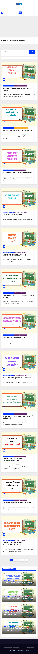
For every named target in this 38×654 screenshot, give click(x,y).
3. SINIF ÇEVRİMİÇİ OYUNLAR (9, 596)
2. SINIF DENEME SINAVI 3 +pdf (14, 255)
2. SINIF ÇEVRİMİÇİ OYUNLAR (8, 85)
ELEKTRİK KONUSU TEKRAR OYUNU (19, 598)
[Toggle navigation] (20, 12)
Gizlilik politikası (13, 650)
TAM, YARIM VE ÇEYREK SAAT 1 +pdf (17, 378)
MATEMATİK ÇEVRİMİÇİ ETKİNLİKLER (22, 580)
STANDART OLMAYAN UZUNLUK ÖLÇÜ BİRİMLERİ (18, 417)
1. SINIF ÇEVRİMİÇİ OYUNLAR (9, 626)
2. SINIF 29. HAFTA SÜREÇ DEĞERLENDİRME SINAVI (12, 459)
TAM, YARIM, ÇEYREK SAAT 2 (14, 337)
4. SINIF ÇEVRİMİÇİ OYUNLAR (9, 580)
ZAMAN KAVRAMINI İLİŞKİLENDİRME (17, 502)
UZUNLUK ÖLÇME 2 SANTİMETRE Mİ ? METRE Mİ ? (17, 89)
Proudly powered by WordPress (11, 647)
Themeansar (31, 647)
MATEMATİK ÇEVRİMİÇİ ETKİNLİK (21, 85)
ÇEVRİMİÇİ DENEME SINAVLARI (20, 252)
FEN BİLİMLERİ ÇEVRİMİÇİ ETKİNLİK (22, 596)
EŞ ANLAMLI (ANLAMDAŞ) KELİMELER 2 (18, 172)
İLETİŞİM (27, 650)
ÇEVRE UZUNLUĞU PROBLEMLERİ (18, 582)
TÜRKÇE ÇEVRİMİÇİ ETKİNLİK (20, 170)
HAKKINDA (20, 650)
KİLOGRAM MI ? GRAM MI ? (13, 215)
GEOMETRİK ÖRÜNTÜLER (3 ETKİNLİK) (17, 130)
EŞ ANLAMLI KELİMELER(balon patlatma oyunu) (18, 296)
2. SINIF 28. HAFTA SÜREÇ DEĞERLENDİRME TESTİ (12, 544)
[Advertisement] (19, 26)
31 (22, 560)
